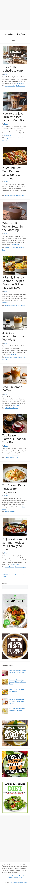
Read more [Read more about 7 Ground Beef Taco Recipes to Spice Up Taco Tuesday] (10, 193)
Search (4, 584)
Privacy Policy (18, 877)
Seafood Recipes (10, 305)
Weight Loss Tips (10, 86)
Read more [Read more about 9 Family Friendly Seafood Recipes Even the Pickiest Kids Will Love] (5, 302)
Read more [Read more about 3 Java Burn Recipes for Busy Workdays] (13, 354)
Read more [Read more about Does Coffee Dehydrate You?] (20, 83)
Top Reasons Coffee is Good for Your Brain (14, 438)
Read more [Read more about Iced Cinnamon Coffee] (15, 405)
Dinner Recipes (20, 305)
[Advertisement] (15, 15)
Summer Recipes (10, 195)
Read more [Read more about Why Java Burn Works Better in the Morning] (15, 245)
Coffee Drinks (20, 86)
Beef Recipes (20, 195)
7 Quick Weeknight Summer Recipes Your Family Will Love (14, 544)
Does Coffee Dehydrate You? (12, 68)
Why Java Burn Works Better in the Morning (12, 226)
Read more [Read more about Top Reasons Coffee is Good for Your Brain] (15, 455)
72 (24, 574)
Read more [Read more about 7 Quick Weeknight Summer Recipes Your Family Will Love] (15, 564)
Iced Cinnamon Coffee (12, 388)
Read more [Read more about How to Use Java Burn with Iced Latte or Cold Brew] (7, 135)
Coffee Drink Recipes (11, 247)
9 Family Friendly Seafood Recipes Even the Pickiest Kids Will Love (13, 282)
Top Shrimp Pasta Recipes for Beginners (13, 488)
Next (5, 576)
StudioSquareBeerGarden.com (18, 882)
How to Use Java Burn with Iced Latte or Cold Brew (14, 116)
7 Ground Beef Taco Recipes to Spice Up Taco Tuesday (12, 173)
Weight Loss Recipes (11, 357)
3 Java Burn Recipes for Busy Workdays (13, 336)
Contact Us (15, 876)
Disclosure (8, 876)
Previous (6, 574)
